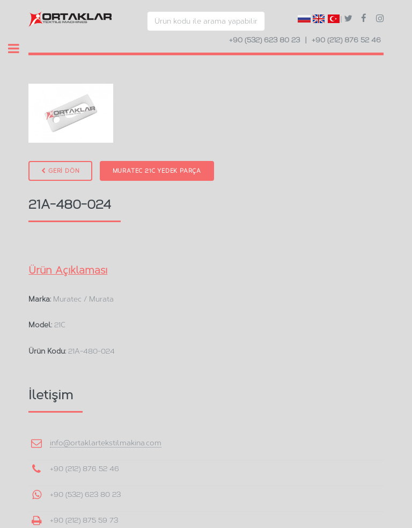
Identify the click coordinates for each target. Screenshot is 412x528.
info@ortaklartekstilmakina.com (105, 442)
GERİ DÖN (60, 170)
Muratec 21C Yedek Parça (157, 170)
